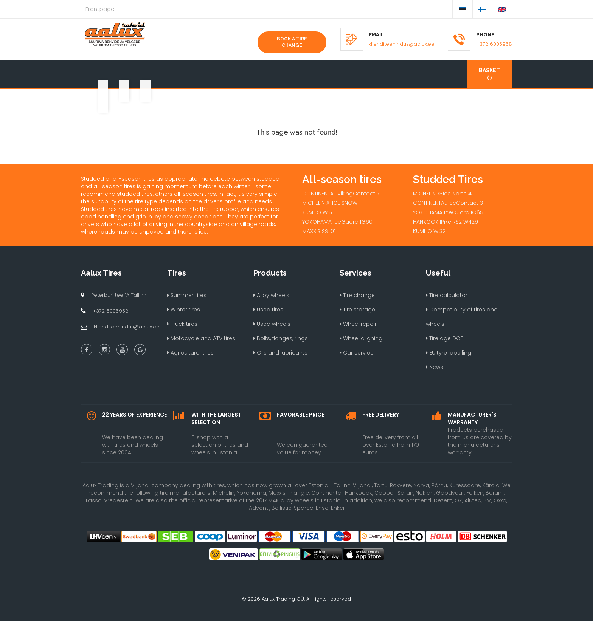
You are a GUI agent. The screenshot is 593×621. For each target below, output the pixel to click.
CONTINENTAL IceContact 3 (448, 203)
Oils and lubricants (280, 352)
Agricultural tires (190, 352)
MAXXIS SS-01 (318, 231)
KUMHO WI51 (318, 212)
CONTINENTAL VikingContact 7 (340, 193)
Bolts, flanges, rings (280, 338)
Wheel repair (358, 324)
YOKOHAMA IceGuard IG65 (448, 212)
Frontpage (100, 9)
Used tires (268, 309)
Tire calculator (446, 295)
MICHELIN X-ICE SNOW (329, 203)
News (434, 367)
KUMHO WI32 (429, 231)
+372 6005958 (494, 44)
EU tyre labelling (448, 352)
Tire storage (357, 309)
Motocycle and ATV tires (201, 338)
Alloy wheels (271, 295)
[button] (102, 70)
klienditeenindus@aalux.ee (402, 44)
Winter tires (183, 309)
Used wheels (271, 324)
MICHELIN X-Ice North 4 (442, 193)
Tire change (357, 295)
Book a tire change (292, 42)
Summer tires (186, 295)
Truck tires (182, 324)
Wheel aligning (361, 338)
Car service (357, 352)
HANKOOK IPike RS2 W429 (445, 222)
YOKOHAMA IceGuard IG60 (337, 222)
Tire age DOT (444, 338)
